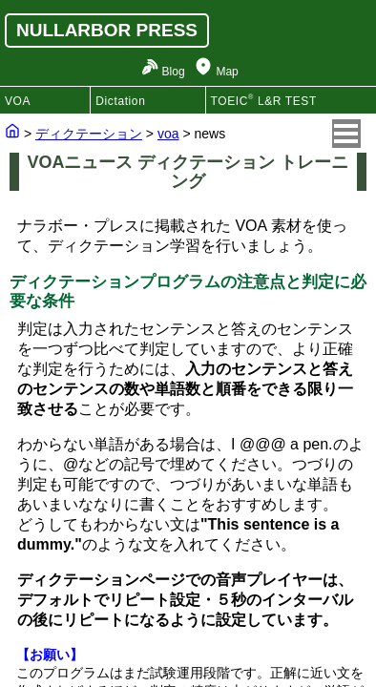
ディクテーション (88, 133)
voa (168, 133)
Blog (173, 71)
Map (227, 71)
